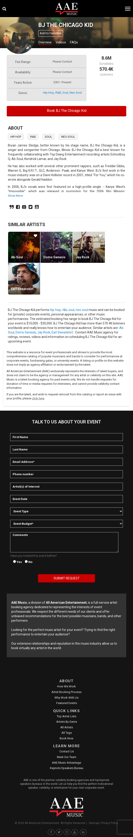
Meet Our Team (66, 757)
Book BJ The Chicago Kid (66, 110)
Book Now (66, 738)
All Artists (66, 727)
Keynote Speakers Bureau (66, 768)
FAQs (74, 42)
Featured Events (66, 703)
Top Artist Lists (66, 716)
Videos (61, 42)
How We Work (66, 686)
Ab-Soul (17, 257)
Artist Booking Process (66, 692)
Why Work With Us (66, 697)
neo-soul (76, 92)
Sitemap (94, 823)
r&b (58, 92)
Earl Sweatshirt (22, 289)
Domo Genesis (54, 257)
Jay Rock (82, 257)
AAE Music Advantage (66, 762)
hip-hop (48, 92)
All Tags (66, 732)
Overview (45, 42)
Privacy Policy (109, 823)
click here (38, 398)
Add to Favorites (50, 33)
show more (15, 195)
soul (65, 92)
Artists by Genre (66, 721)
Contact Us (66, 751)
